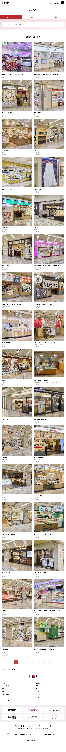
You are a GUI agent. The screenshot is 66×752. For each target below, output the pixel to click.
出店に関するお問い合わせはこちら (21, 734)
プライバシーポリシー (44, 726)
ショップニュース (39, 689)
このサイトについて (32, 726)
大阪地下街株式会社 (20, 726)
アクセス (4, 697)
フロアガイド (38, 686)
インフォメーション (40, 691)
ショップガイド (38, 683)
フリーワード (11, 17)
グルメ (33, 17)
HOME (3, 669)
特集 (3, 691)
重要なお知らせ (6, 694)
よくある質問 (38, 697)
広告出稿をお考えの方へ (47, 734)
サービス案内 (38, 694)
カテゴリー (55, 17)
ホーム (3, 683)
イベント (4, 689)
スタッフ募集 (5, 700)
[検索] (61, 24)
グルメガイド (5, 686)
